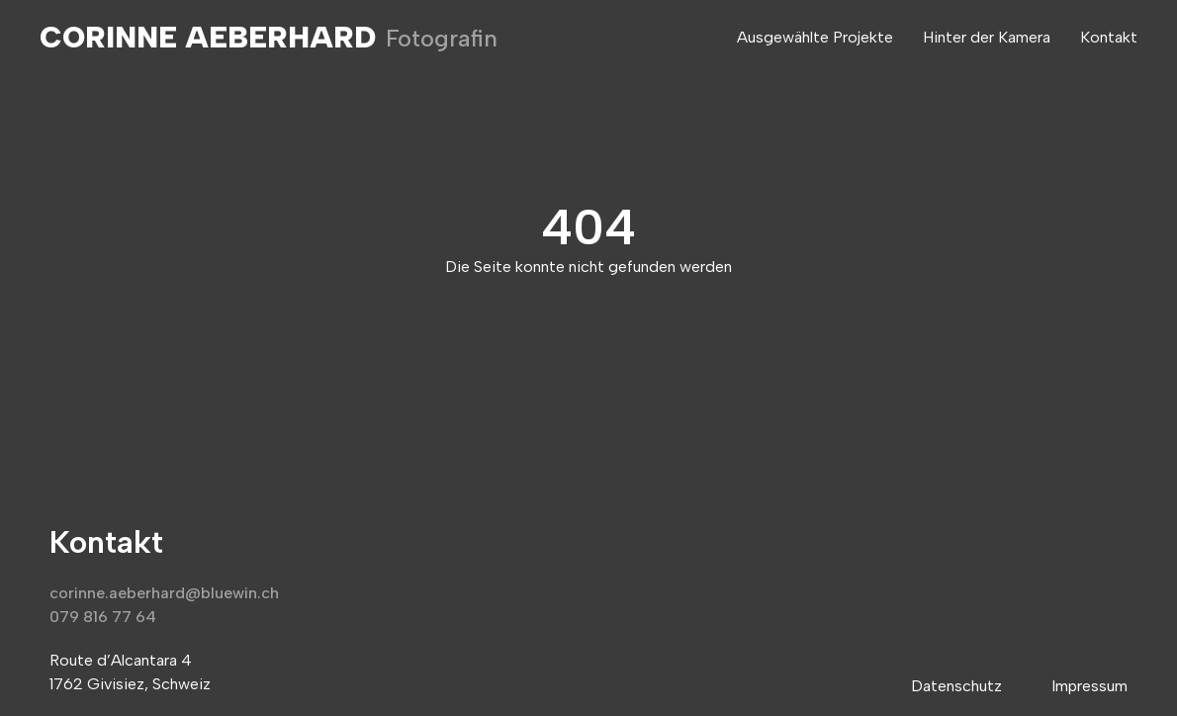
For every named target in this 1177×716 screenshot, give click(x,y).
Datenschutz (956, 685)
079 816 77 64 (102, 616)
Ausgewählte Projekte (815, 37)
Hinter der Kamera (986, 37)
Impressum (1089, 685)
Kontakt (1108, 37)
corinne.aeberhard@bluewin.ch (164, 592)
